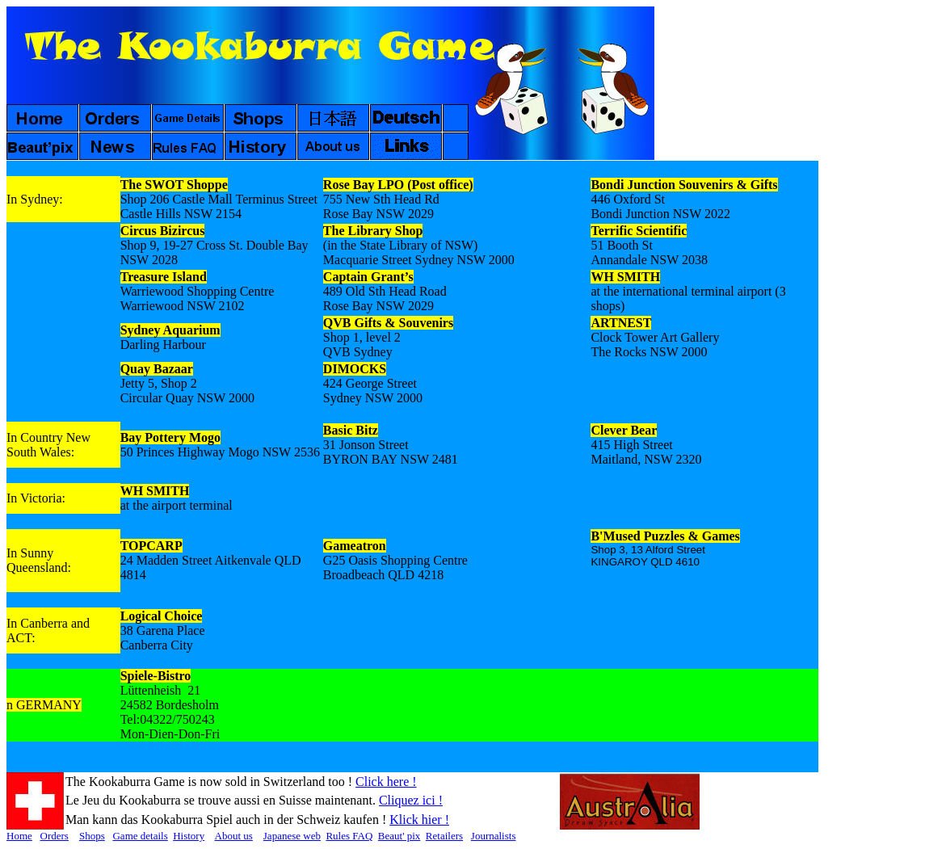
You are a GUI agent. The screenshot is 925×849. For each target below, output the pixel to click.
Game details (139, 836)
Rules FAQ (349, 836)
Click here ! (386, 781)
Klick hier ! (419, 819)
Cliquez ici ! (411, 800)
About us (234, 836)
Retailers (444, 836)
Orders (54, 836)
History (188, 836)
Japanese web (292, 836)
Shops (92, 836)
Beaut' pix (399, 836)
